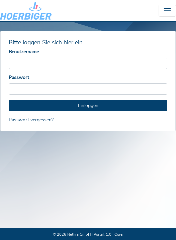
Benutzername (24, 52)
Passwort (19, 77)
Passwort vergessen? (31, 120)
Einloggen (88, 105)
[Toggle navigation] (167, 11)
